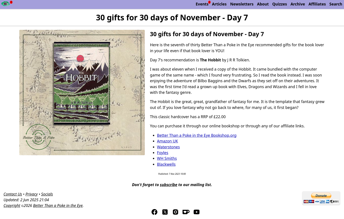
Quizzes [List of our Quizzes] (279, 4)
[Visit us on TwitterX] (164, 214)
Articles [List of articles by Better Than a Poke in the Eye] (219, 4)
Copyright (12, 205)
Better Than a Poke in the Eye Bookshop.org (197, 135)
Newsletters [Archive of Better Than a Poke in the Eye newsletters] (242, 4)
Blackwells (166, 164)
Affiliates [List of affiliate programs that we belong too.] (317, 4)
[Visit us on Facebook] (154, 214)
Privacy (31, 194)
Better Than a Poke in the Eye (58, 205)
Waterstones (168, 147)
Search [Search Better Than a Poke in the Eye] (335, 4)
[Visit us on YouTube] (196, 214)
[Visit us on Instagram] (175, 214)
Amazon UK (167, 141)
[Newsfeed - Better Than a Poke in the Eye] (5, 4)
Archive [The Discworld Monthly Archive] (297, 4)
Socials (47, 194)
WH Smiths (167, 158)
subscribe (168, 184)
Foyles (162, 152)
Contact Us (13, 194)
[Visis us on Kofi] (186, 214)
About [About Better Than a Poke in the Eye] (263, 4)
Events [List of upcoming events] (202, 4)
